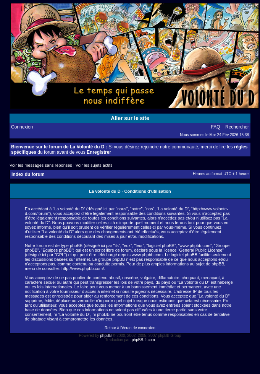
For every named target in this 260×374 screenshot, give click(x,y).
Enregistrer (99, 152)
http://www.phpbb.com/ (82, 268)
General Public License (200, 250)
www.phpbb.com (147, 254)
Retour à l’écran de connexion (130, 328)
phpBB (105, 335)
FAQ (215, 127)
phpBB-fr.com (143, 340)
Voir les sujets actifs (94, 165)
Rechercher (237, 127)
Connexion (22, 127)
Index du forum (28, 174)
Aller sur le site (130, 118)
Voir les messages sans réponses (41, 165)
